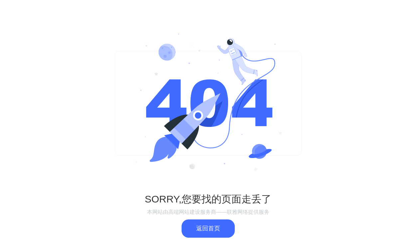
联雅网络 (237, 212)
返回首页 (208, 228)
